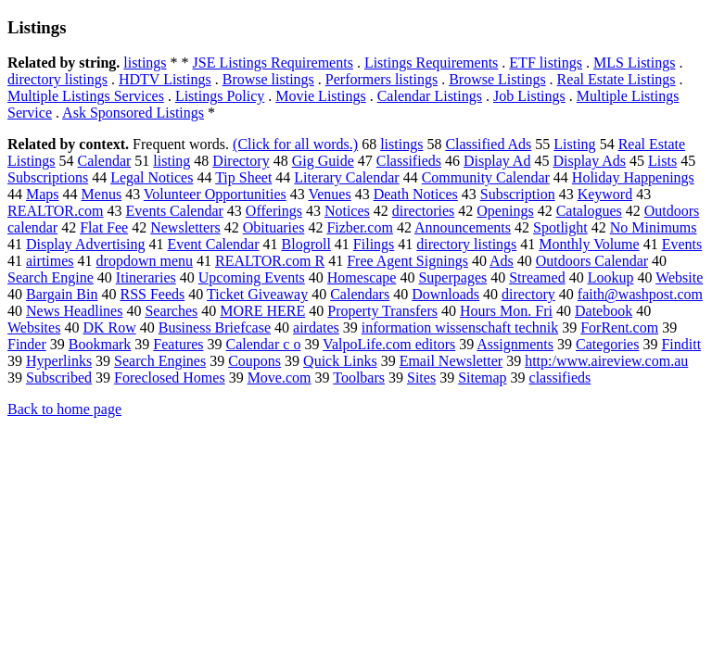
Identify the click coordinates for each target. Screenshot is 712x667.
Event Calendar (213, 244)
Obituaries (274, 227)
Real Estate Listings (616, 79)
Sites (421, 377)
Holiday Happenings (633, 177)
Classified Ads (488, 144)
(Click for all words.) (295, 144)
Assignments (515, 344)
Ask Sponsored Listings (133, 112)
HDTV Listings (165, 79)
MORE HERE (262, 311)
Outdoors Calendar (592, 261)
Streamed (537, 277)
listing (171, 161)
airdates (316, 327)
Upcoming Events (251, 277)
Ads (502, 261)
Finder (26, 344)
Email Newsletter (451, 361)
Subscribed (59, 377)
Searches (171, 311)
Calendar (105, 161)
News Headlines (74, 311)
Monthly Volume (589, 244)
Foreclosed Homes (169, 377)
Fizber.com (359, 227)
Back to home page (64, 409)
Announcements (462, 227)
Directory (240, 161)
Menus (102, 194)
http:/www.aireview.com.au (606, 361)
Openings (505, 211)
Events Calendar (174, 211)
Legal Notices (151, 177)
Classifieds (408, 161)
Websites (33, 327)
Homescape (362, 277)
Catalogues (589, 211)
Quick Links (340, 361)
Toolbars (359, 377)
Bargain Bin (61, 294)
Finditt (681, 344)
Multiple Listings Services (85, 96)
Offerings (274, 211)
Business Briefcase (215, 327)
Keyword (605, 194)
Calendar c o (263, 344)
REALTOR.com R (269, 261)
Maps (42, 194)
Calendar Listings (429, 96)
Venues (329, 194)
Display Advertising (85, 244)
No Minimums (653, 227)
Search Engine (50, 277)
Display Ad (497, 161)
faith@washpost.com (640, 294)
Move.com (280, 377)
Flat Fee (104, 227)
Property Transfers (382, 311)
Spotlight (560, 227)
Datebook (603, 311)
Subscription (517, 194)
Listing (574, 144)
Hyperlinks (59, 361)
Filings (373, 244)
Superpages (452, 277)
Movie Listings (320, 96)
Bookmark (100, 344)
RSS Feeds (152, 294)
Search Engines (160, 361)
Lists (662, 161)
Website (679, 277)
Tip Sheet (243, 177)
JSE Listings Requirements (273, 62)
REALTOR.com (55, 211)
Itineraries (146, 277)
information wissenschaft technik (460, 327)
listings (144, 62)
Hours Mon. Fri (506, 311)
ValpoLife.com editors (389, 344)
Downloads (445, 294)
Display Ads (589, 161)
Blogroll (306, 244)
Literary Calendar (346, 177)
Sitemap (482, 377)
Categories (607, 344)
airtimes (50, 261)
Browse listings (268, 79)
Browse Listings (497, 79)
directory (528, 294)
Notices (347, 211)
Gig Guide (323, 161)
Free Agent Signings (407, 261)
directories (423, 211)
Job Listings (529, 96)
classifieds (560, 377)
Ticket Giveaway (257, 294)
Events (682, 244)
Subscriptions (47, 177)
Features (178, 344)
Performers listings (381, 79)
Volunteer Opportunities (215, 194)
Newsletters (185, 227)
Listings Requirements (431, 62)
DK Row (109, 327)
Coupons (254, 361)
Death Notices (416, 194)
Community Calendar (486, 177)
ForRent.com (619, 327)
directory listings (57, 79)
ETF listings (545, 62)
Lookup (611, 277)
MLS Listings (634, 62)
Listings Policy (219, 96)
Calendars (359, 294)
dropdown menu (144, 261)
